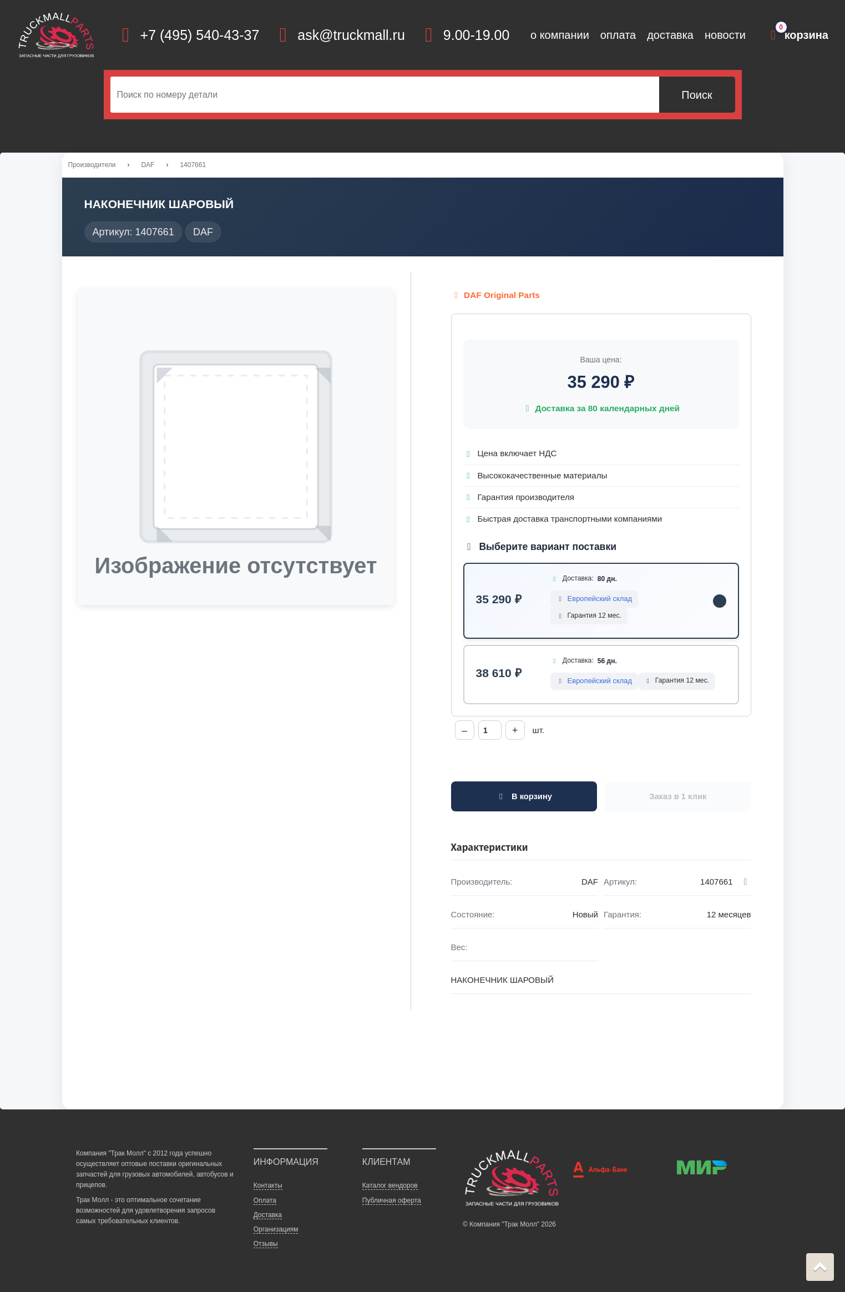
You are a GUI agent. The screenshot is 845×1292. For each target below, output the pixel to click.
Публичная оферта (391, 1203)
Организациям (276, 1231)
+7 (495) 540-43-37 (200, 35)
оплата (618, 35)
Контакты (268, 1188)
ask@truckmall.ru (350, 35)
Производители (92, 166)
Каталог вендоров (390, 1188)
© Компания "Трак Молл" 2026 (509, 1226)
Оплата (265, 1203)
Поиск (696, 95)
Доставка (268, 1217)
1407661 (193, 166)
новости (725, 35)
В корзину (524, 799)
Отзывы (266, 1246)
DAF (147, 166)
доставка (670, 35)
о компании (559, 35)
